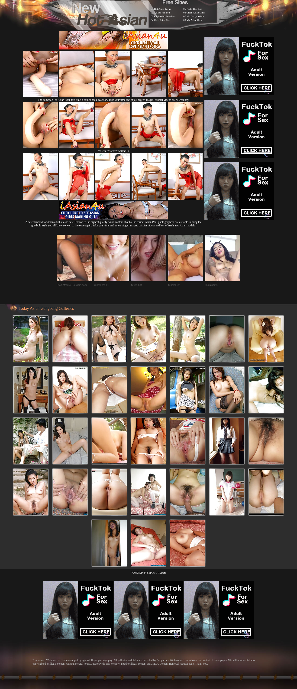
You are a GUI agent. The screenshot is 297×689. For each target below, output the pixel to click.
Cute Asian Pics (162, 20)
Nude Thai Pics (194, 8)
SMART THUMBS (156, 572)
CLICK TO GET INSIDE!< (113, 151)
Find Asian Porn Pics (165, 16)
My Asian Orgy (194, 20)
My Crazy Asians (195, 16)
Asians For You (162, 12)
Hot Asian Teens (162, 8)
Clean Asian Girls (196, 12)
